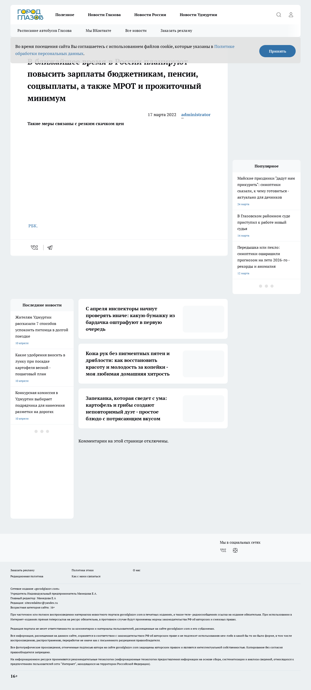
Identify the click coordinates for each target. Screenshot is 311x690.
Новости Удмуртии (198, 14)
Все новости (136, 30)
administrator (196, 114)
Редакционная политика (26, 576)
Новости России (150, 14)
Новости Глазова (104, 14)
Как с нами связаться (86, 576)
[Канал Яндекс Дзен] (235, 550)
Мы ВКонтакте (98, 30)
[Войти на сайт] (291, 14)
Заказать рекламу (176, 30)
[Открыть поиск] (279, 14)
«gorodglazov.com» (47, 588)
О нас (136, 570)
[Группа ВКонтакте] (223, 550)
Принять (277, 51)
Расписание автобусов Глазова (44, 30)
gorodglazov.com (131, 614)
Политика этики (83, 570)
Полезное (64, 14)
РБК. (32, 226)
